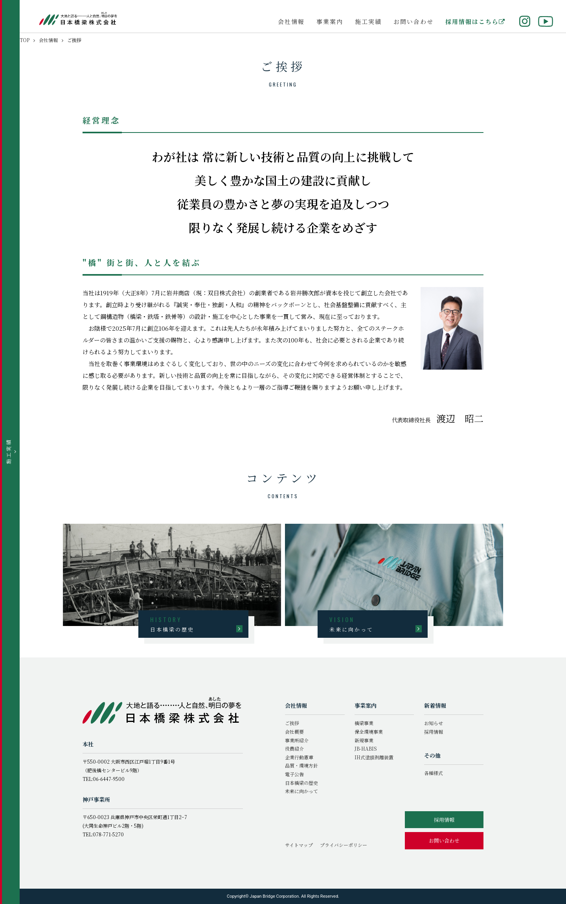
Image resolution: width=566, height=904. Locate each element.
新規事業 (364, 740)
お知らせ (433, 723)
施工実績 (368, 21)
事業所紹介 (297, 740)
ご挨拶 (292, 723)
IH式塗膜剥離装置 (374, 757)
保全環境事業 (369, 731)
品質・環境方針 (301, 765)
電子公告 (294, 774)
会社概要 (294, 731)
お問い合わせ (413, 21)
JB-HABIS (366, 748)
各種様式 (433, 773)
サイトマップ (299, 844)
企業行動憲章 (299, 757)
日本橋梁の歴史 (301, 782)
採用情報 (433, 731)
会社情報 (291, 21)
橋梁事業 (364, 723)
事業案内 (329, 21)
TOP (24, 40)
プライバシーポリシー (343, 844)
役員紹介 (294, 748)
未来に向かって (301, 791)
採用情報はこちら (475, 21)
